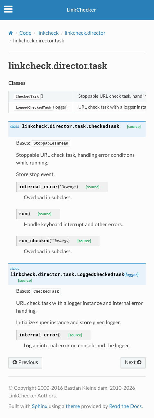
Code (25, 33)
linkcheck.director (85, 33)
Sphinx (39, 406)
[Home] (10, 33)
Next (133, 362)
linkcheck (48, 33)
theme (73, 406)
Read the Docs (125, 406)
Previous (25, 362)
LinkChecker (81, 10)
